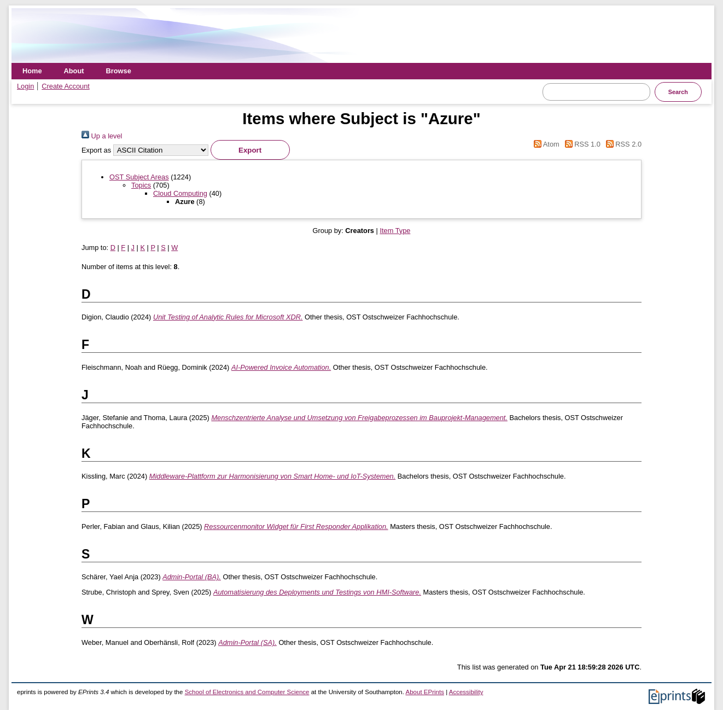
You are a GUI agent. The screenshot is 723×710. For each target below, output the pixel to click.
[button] (250, 150)
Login (25, 86)
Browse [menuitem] (118, 71)
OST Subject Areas (139, 177)
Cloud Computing (180, 193)
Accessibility (466, 692)
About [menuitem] (74, 71)
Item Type (395, 230)
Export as (96, 150)
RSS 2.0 (622, 144)
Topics (141, 185)
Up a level (101, 136)
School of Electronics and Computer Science (247, 692)
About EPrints (425, 692)
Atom (544, 144)
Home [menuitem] (32, 71)
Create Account (66, 86)
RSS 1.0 (580, 144)
